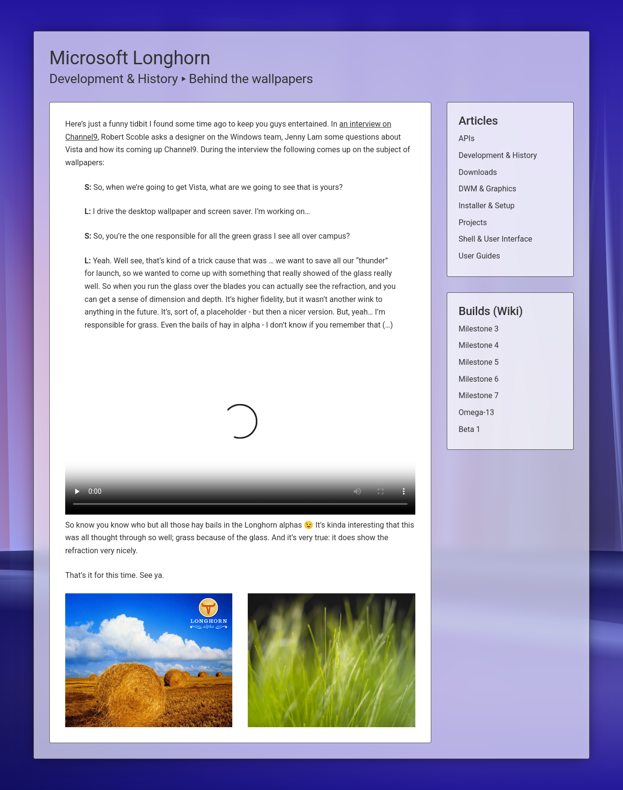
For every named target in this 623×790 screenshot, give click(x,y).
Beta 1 (470, 429)
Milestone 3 (479, 328)
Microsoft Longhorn (130, 58)
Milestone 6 (479, 379)
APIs (467, 138)
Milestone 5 (479, 362)
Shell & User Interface (496, 239)
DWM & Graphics (488, 188)
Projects (473, 222)
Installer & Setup (487, 205)
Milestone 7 (479, 395)
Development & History (113, 78)
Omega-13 (477, 412)
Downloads (478, 172)
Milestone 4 (479, 345)
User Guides (479, 255)
